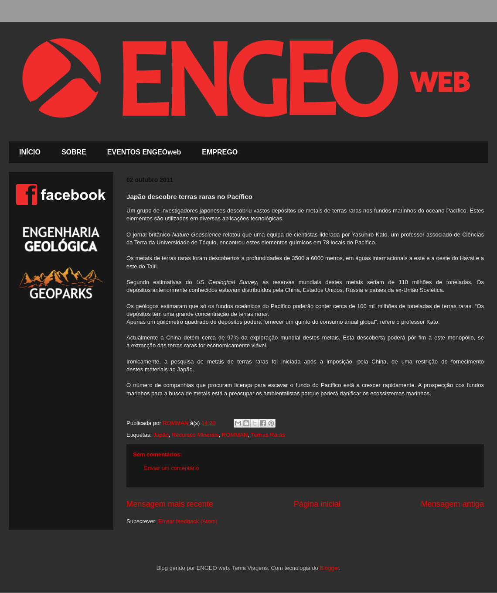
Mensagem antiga (452, 504)
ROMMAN (235, 435)
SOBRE (73, 152)
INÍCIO (30, 152)
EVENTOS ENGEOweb (144, 152)
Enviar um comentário (171, 468)
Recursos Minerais (195, 435)
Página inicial (317, 504)
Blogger (329, 568)
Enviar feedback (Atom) (188, 521)
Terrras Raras (268, 435)
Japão (160, 435)
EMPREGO (220, 152)
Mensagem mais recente (169, 504)
